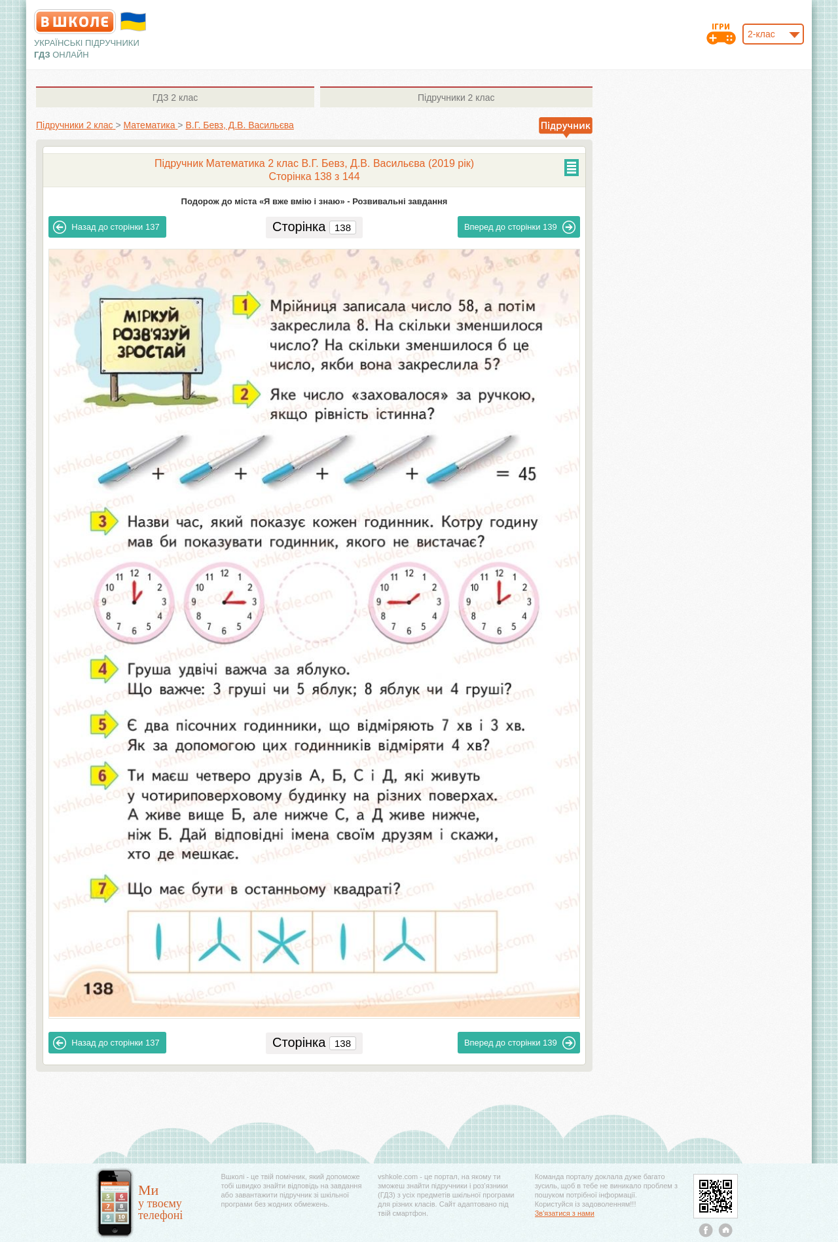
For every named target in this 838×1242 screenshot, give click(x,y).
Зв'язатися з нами (564, 1213)
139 (519, 227)
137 (106, 227)
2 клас (175, 97)
